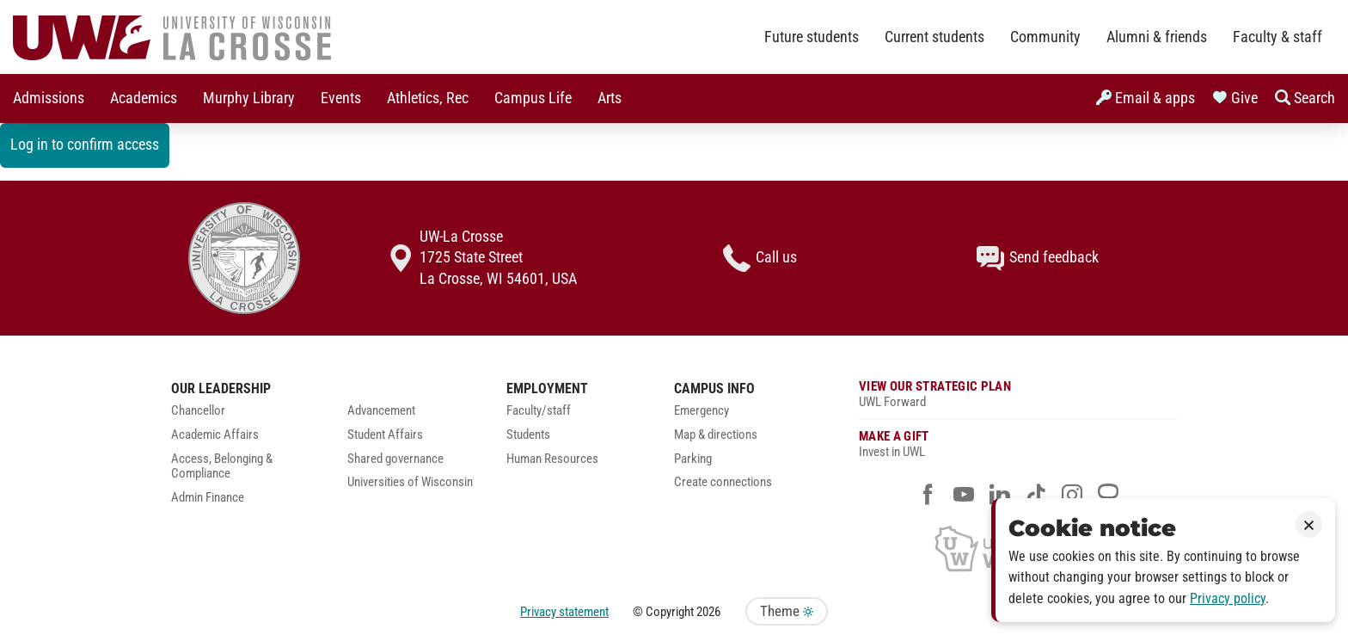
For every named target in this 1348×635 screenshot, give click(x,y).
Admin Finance (207, 497)
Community (1045, 37)
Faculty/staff (538, 411)
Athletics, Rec (428, 98)
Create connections (723, 482)
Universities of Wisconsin (410, 482)
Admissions (48, 98)
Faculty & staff (1277, 37)
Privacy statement (564, 612)
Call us (760, 258)
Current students (934, 37)
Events (341, 98)
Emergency (701, 411)
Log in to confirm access (84, 144)
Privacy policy (1227, 598)
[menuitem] (48, 98)
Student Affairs (385, 435)
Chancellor (198, 411)
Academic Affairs (215, 435)
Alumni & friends (1156, 37)
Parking (693, 459)
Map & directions (715, 435)
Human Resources (552, 459)
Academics (143, 98)
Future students (811, 37)
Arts (609, 98)
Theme (786, 611)
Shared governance (395, 459)
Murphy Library (249, 98)
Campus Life (533, 98)
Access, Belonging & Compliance (222, 467)
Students (528, 435)
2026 (708, 612)
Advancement (381, 411)
